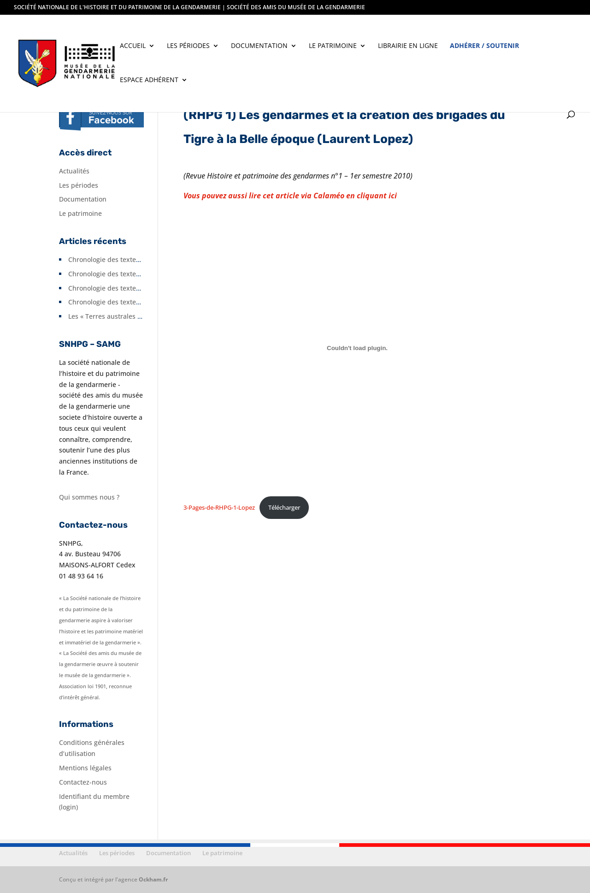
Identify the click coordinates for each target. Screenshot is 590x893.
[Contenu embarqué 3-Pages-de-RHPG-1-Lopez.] (357, 347)
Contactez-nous (83, 782)
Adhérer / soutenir (484, 46)
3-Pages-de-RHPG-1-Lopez (219, 507)
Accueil (133, 46)
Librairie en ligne (408, 46)
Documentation (259, 46)
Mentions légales (85, 767)
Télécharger (284, 507)
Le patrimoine (333, 46)
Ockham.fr (153, 879)
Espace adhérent (149, 80)
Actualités (74, 171)
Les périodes (188, 46)
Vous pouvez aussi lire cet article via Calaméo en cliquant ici (290, 196)
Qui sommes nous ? (89, 497)
